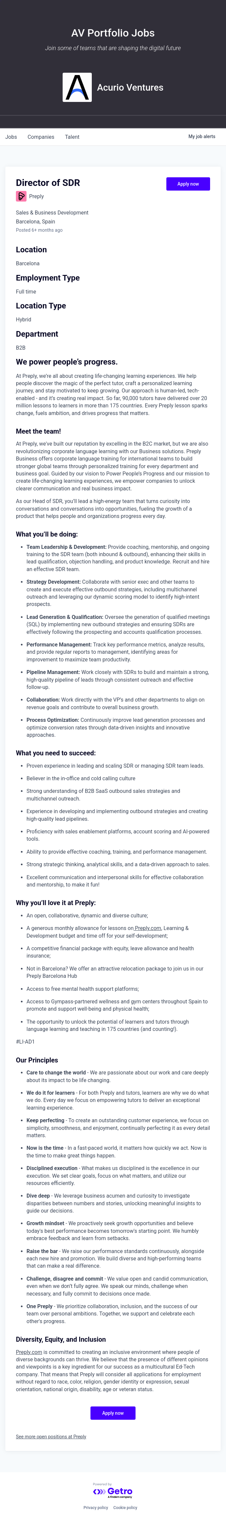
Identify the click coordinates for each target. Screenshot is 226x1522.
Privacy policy (96, 1507)
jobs (11, 137)
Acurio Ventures (130, 87)
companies (41, 137)
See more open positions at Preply (51, 1436)
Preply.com (147, 928)
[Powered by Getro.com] (113, 1491)
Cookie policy (125, 1507)
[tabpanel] (113, 875)
